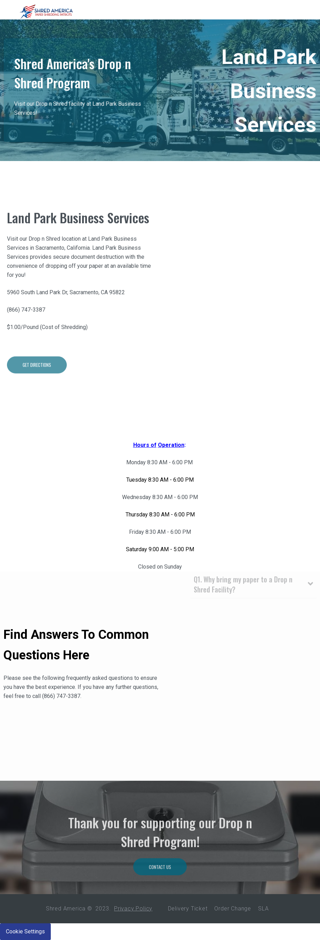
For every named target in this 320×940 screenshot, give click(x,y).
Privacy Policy (133, 908)
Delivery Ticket (188, 908)
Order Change (232, 908)
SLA (263, 908)
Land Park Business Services (78, 236)
